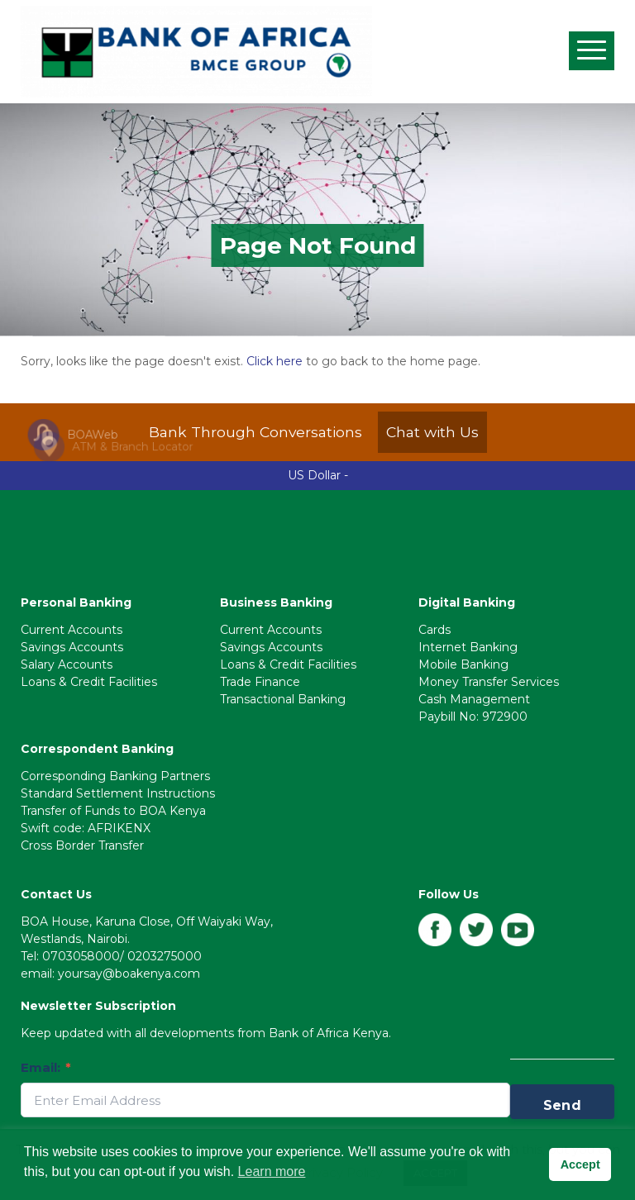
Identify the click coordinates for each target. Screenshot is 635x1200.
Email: (46, 1067)
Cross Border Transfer (82, 845)
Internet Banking (468, 647)
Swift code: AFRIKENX (85, 828)
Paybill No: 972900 (473, 716)
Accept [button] (580, 1164)
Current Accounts (71, 629)
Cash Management (474, 699)
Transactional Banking (283, 699)
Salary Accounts (66, 664)
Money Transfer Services (488, 681)
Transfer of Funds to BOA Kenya (113, 810)
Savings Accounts (72, 647)
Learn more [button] (272, 1171)
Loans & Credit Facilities (89, 681)
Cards (434, 629)
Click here (274, 361)
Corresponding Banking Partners (115, 776)
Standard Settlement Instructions (118, 793)
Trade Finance (260, 681)
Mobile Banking (463, 664)
